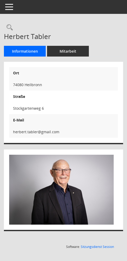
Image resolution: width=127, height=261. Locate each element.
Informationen (25, 51)
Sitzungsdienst (97, 247)
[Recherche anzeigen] (8, 27)
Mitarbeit (68, 51)
